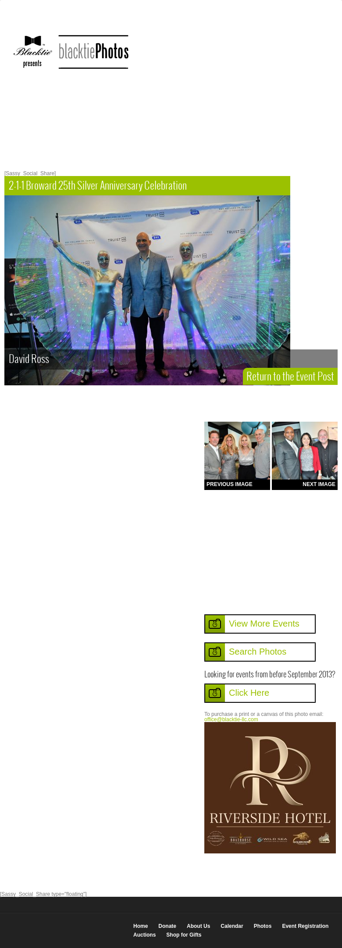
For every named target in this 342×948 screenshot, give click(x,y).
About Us (198, 926)
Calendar (232, 926)
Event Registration (305, 926)
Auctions (144, 935)
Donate (167, 926)
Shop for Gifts (183, 935)
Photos (263, 926)
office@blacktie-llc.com (231, 719)
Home (140, 926)
